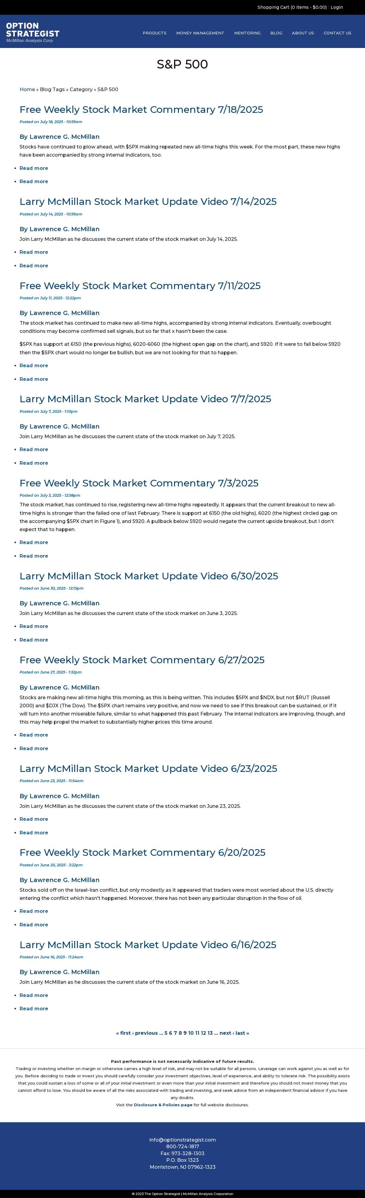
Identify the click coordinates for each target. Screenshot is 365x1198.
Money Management (200, 32)
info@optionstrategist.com (182, 1140)
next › (227, 1033)
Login (337, 7)
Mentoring (247, 32)
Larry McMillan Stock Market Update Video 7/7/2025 (145, 399)
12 (203, 1033)
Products (155, 32)
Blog (276, 32)
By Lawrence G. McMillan (60, 136)
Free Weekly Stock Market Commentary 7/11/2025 (140, 286)
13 (210, 1033)
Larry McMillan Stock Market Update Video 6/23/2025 (148, 768)
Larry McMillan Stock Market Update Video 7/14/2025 (148, 201)
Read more (34, 168)
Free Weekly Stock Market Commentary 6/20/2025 (142, 852)
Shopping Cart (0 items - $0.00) (292, 7)
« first (123, 1033)
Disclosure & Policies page (163, 1104)
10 (191, 1033)
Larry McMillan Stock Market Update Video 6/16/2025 (148, 945)
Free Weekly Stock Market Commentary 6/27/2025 (142, 660)
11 (197, 1033)
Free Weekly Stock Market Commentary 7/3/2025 (139, 483)
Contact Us (337, 32)
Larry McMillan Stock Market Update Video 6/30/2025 (149, 576)
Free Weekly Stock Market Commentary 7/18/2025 (141, 109)
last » (242, 1033)
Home (27, 89)
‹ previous (145, 1033)
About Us (303, 32)
